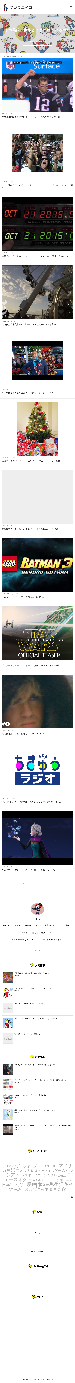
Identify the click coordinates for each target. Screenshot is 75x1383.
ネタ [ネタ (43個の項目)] (22, 1179)
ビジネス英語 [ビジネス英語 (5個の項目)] (35, 1180)
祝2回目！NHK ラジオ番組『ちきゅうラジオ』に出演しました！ (33, 802)
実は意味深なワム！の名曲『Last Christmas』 (24, 733)
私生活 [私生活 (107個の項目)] (56, 1184)
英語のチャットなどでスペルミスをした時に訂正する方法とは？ (43, 1020)
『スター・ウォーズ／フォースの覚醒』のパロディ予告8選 (30, 665)
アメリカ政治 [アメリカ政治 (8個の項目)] (49, 1166)
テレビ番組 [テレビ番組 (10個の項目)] (58, 1175)
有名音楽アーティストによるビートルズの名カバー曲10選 (30, 529)
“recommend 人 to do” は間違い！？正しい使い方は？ (43, 989)
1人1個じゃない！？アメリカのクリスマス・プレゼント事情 (31, 461)
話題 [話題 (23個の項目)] (32, 1189)
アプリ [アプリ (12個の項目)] (35, 1166)
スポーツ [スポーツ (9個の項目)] (31, 1175)
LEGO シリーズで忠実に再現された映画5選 (23, 597)
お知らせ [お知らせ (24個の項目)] (22, 1166)
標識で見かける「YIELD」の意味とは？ (43, 1035)
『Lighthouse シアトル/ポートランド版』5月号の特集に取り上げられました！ (43, 1081)
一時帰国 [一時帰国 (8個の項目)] (58, 1180)
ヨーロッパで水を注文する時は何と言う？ (43, 1005)
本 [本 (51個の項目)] (40, 1184)
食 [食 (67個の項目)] (63, 1189)
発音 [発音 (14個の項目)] (45, 1185)
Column (14, 56)
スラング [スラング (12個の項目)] (44, 1175)
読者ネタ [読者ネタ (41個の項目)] (44, 1189)
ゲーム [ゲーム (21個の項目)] (59, 1170)
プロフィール (37, 950)
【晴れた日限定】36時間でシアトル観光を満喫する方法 (29, 324)
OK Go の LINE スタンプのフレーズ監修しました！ (43, 1096)
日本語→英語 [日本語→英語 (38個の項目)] (14, 1184)
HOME (4, 56)
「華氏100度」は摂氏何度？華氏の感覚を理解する (43, 974)
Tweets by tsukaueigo (37, 1251)
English (12, 594)
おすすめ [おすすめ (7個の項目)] (9, 1166)
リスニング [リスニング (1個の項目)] (47, 1180)
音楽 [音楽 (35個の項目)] (57, 1189)
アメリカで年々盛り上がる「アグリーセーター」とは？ (29, 393)
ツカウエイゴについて (37, 42)
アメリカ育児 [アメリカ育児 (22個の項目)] (27, 1170)
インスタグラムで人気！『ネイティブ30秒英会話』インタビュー (43, 1066)
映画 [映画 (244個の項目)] (31, 1184)
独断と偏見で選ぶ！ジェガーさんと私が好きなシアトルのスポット (43, 1111)
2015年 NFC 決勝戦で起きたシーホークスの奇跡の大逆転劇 (31, 117)
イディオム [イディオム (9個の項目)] (46, 1170)
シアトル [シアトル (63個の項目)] (15, 1174)
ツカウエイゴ (37, 1233)
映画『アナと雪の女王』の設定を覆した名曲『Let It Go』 (30, 870)
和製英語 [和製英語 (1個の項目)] (68, 1180)
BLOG (9, 56)
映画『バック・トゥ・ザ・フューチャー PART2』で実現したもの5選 (35, 256)
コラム (13, 113)
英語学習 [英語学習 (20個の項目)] (21, 1189)
